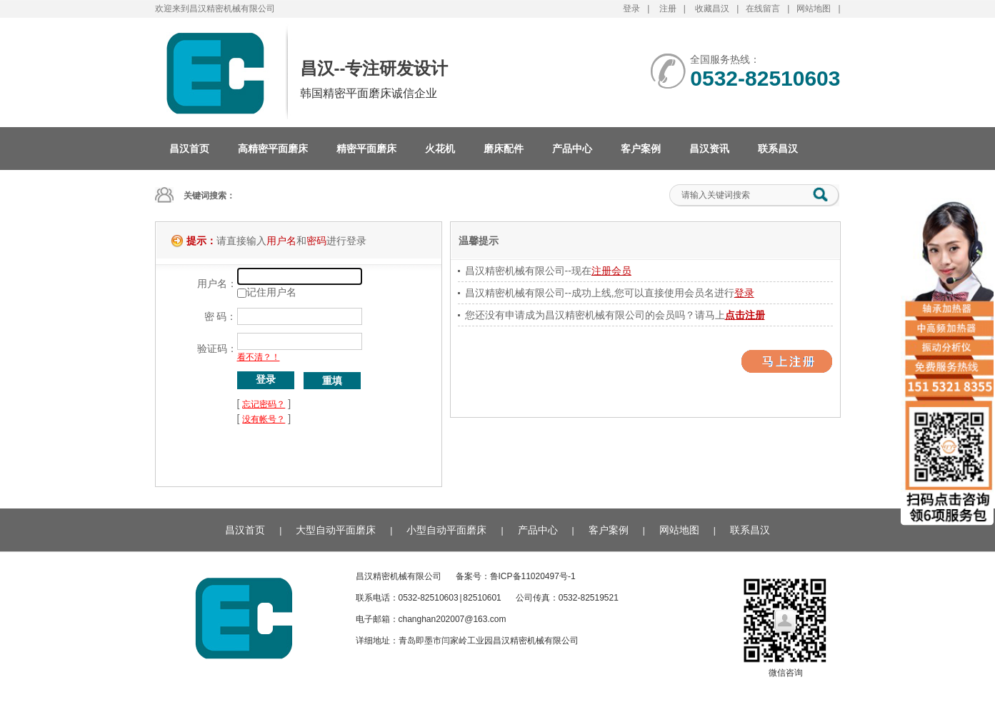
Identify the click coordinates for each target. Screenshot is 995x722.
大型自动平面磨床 (336, 530)
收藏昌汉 (712, 9)
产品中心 (572, 148)
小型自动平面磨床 (446, 530)
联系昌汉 (778, 148)
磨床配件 (504, 148)
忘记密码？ (263, 404)
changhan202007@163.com (452, 619)
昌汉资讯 (709, 148)
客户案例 (641, 148)
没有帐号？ (263, 419)
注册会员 (611, 270)
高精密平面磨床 (273, 148)
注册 (667, 9)
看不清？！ (258, 357)
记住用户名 (271, 292)
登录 (631, 9)
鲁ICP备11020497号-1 (533, 576)
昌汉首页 (189, 148)
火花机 (440, 148)
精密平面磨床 (366, 148)
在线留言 (763, 9)
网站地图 (813, 9)
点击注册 (745, 315)
